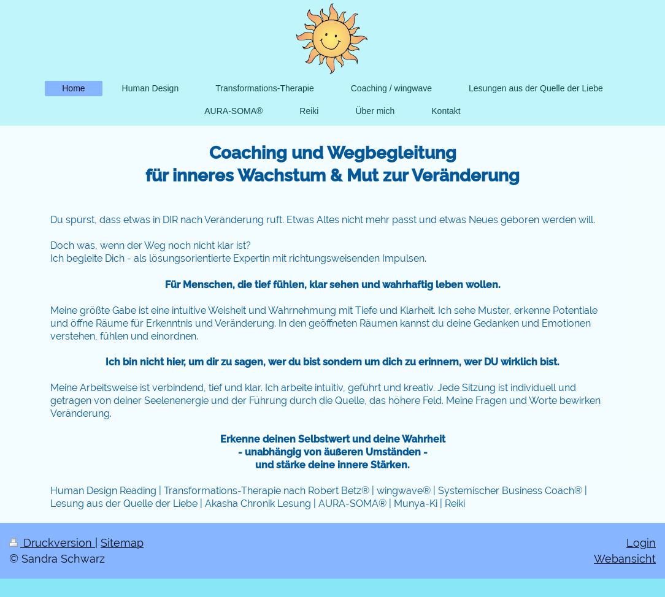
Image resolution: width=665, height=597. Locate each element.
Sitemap (122, 542)
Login (641, 542)
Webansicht (625, 558)
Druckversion (52, 542)
